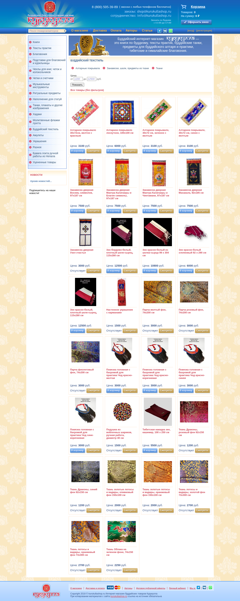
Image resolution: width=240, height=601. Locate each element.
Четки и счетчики (43, 78)
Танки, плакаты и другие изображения (47, 107)
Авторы (131, 30)
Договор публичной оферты (150, 588)
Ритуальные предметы (47, 93)
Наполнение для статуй (47, 99)
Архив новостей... (41, 181)
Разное (37, 147)
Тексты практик (42, 48)
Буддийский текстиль (45, 129)
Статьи (147, 30)
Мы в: (193, 588)
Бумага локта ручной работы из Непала (45, 155)
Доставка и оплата (95, 588)
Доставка (100, 30)
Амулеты (38, 135)
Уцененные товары (44, 162)
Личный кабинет (177, 588)
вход (191, 30)
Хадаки (37, 114)
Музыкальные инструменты (41, 86)
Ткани (159, 68)
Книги (36, 42)
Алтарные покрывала (88, 68)
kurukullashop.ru (119, 596)
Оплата (116, 30)
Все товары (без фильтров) (87, 90)
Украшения (39, 141)
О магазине (79, 30)
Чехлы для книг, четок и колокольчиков (47, 71)
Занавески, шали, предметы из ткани (128, 68)
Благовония (40, 54)
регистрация (204, 30)
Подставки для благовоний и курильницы (49, 62)
